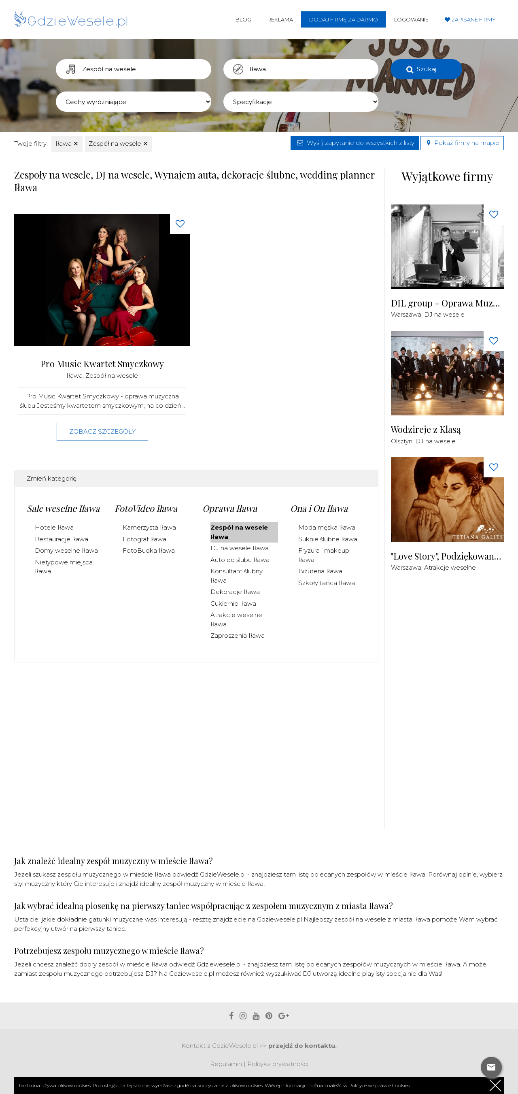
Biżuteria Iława (320, 571)
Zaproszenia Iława (237, 635)
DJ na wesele (444, 314)
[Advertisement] (451, 705)
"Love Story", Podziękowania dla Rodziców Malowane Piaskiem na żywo (447, 556)
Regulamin (226, 1064)
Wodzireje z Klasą (426, 429)
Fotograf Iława (144, 539)
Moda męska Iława (326, 527)
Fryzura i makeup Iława (323, 555)
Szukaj (426, 69)
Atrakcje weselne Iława (236, 619)
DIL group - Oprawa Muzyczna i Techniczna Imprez (447, 303)
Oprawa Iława (229, 508)
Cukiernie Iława (233, 603)
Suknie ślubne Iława (327, 539)
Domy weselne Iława (66, 550)
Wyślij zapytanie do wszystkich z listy (354, 143)
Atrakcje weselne (450, 567)
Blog (243, 19)
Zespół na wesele (118, 143)
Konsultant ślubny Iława (236, 575)
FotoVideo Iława (146, 508)
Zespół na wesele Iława (239, 532)
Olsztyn (401, 441)
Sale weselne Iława (63, 508)
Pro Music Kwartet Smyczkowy (102, 364)
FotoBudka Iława (149, 550)
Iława (67, 143)
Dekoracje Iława (235, 592)
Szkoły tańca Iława (326, 583)
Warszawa (406, 314)
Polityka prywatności (277, 1064)
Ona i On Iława (319, 508)
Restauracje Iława (61, 539)
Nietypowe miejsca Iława (64, 566)
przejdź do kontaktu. (302, 1045)
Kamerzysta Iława (149, 527)
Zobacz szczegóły (102, 431)
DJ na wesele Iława (239, 548)
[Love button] (180, 224)
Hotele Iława (54, 527)
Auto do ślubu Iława (240, 560)
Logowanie (411, 19)
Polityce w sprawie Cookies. (379, 1085)
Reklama (280, 19)
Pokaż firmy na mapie (462, 143)
